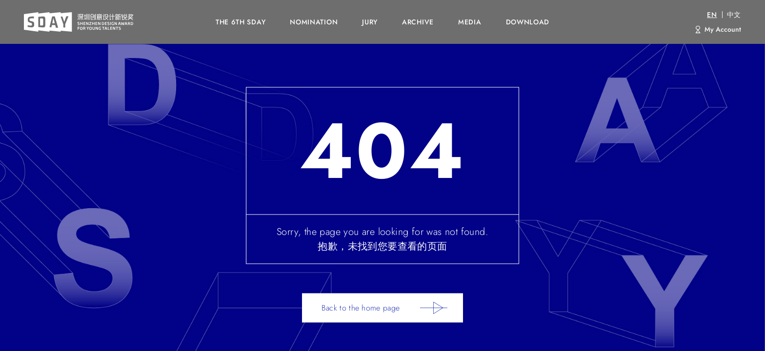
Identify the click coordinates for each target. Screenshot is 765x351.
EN (712, 15)
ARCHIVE (418, 22)
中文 (734, 15)
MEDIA (470, 22)
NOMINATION (314, 22)
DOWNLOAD (528, 22)
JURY (370, 22)
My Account (723, 29)
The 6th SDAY (240, 22)
